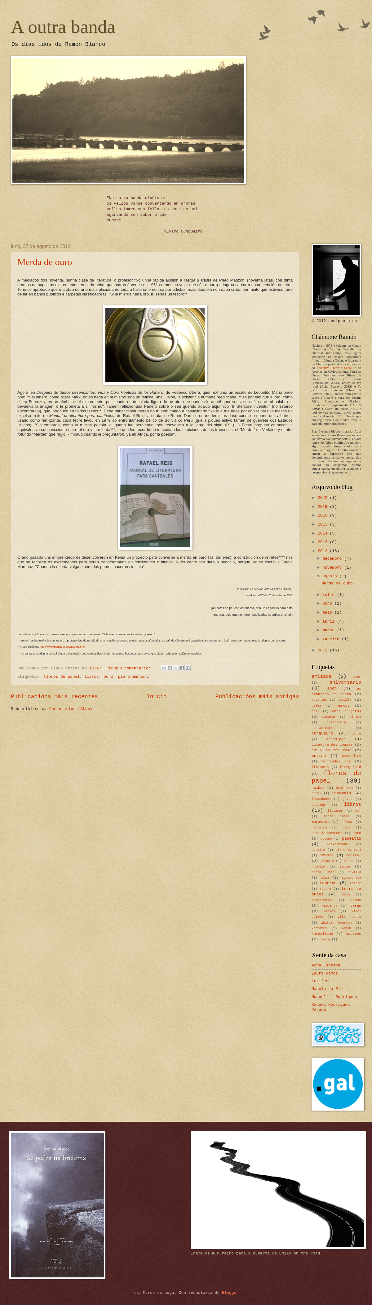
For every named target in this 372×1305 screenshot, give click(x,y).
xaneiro (332, 639)
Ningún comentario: (130, 668)
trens (355, 900)
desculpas (336, 739)
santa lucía (323, 872)
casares (329, 717)
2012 (324, 551)
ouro (108, 676)
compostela (336, 722)
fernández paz (336, 761)
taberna (328, 883)
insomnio (341, 793)
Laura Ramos (325, 973)
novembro (333, 567)
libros (91, 676)
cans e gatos (346, 711)
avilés (345, 700)
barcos (343, 706)
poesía (326, 855)
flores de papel (62, 676)
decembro (333, 558)
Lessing (318, 805)
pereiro (318, 850)
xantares (319, 928)
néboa (347, 822)
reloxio (327, 861)
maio (328, 612)
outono (326, 839)
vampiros (329, 906)
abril (329, 621)
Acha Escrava (326, 965)
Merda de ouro (44, 262)
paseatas (351, 838)
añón (332, 688)
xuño (328, 603)
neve (346, 827)
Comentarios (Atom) (70, 709)
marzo (329, 630)
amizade (322, 676)
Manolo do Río (327, 989)
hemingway (344, 788)
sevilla (354, 872)
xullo (329, 595)
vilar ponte (349, 917)
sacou (344, 866)
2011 (324, 650)
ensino (319, 755)
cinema (355, 717)
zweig (325, 939)
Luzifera (321, 981)
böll (315, 711)
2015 (324, 524)
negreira (319, 827)
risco (348, 861)
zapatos (353, 934)
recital (353, 855)
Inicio (157, 697)
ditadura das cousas (332, 745)
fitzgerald (350, 767)
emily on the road (332, 750)
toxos (346, 894)
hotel (316, 793)
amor (356, 677)
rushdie (318, 866)
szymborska (351, 878)
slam (325, 878)
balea (316, 706)
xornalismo (322, 934)
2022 (324, 497)
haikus (318, 788)
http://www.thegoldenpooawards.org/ (62, 646)
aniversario (345, 682)
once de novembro (327, 833)
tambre (355, 883)
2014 (324, 533)
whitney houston (336, 923)
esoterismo (351, 756)
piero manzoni (133, 676)
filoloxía (320, 767)
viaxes (329, 911)
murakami (320, 822)
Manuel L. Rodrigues (334, 997)
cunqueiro (322, 733)
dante (356, 733)
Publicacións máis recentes (54, 697)
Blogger (230, 1292)
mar (358, 811)
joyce (347, 799)
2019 (324, 506)
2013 (324, 542)
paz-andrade (337, 844)
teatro (325, 889)
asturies (319, 700)
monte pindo (336, 816)
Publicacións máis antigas (257, 697)
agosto (330, 576)
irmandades (321, 799)
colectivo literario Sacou (334, 368)
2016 (324, 515)
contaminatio (323, 728)
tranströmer (322, 900)
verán (355, 905)
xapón (346, 928)
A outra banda (63, 26)
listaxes (335, 811)
